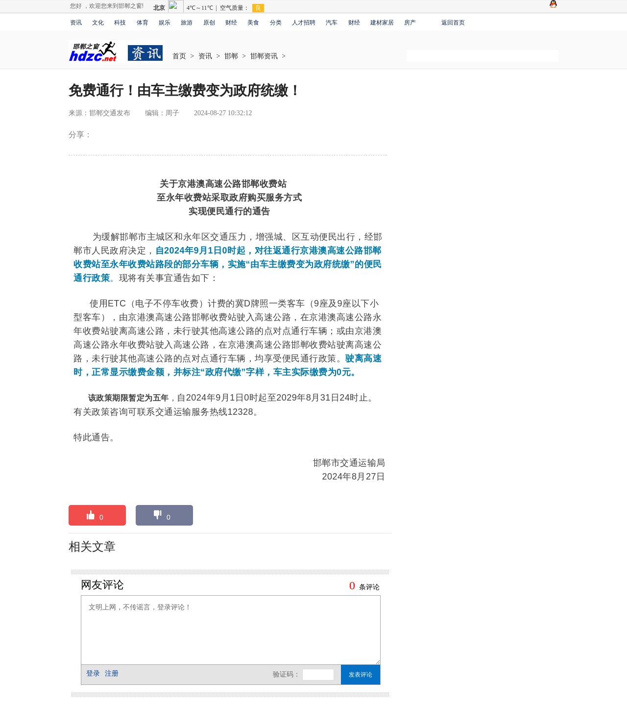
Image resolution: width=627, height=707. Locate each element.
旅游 (187, 22)
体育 (142, 22)
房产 (410, 22)
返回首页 (453, 22)
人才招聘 (303, 22)
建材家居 (382, 22)
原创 (209, 22)
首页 (179, 56)
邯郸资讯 (264, 56)
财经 (231, 22)
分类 (276, 22)
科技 (120, 22)
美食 (253, 22)
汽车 (332, 22)
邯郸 (231, 56)
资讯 (76, 22)
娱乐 (164, 22)
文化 (98, 22)
